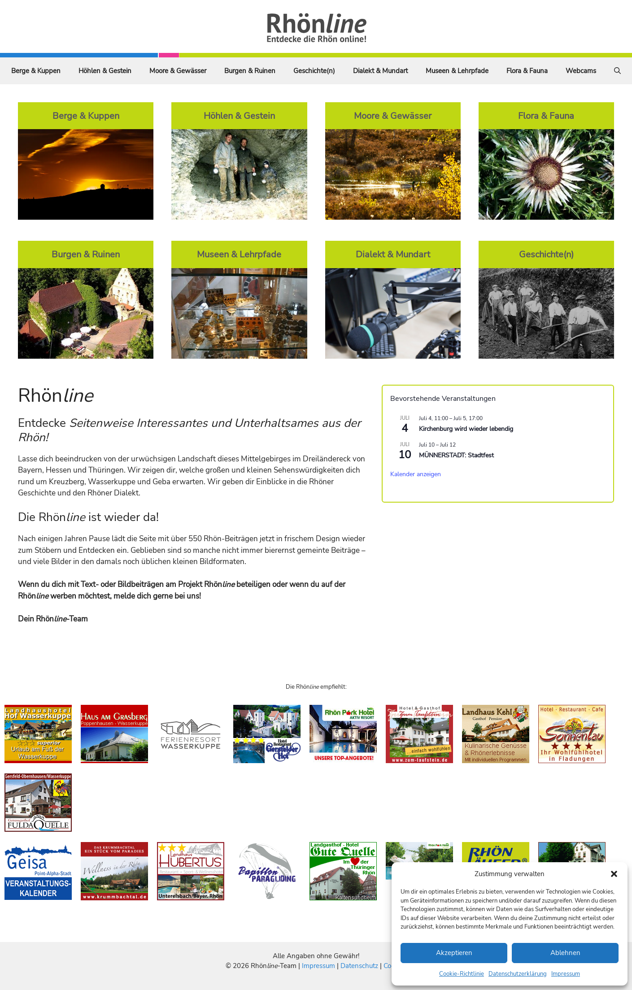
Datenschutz (359, 965)
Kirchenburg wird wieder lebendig (466, 429)
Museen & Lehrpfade (457, 70)
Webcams (581, 70)
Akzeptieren (454, 952)
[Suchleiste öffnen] (617, 70)
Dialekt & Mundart (380, 70)
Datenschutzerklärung (517, 974)
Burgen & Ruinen (249, 70)
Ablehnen (565, 952)
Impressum (565, 974)
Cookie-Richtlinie (461, 974)
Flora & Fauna (527, 70)
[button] (614, 873)
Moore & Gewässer (177, 70)
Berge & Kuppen (36, 70)
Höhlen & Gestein (104, 70)
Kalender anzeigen (415, 474)
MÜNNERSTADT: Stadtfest (456, 455)
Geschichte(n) (314, 70)
